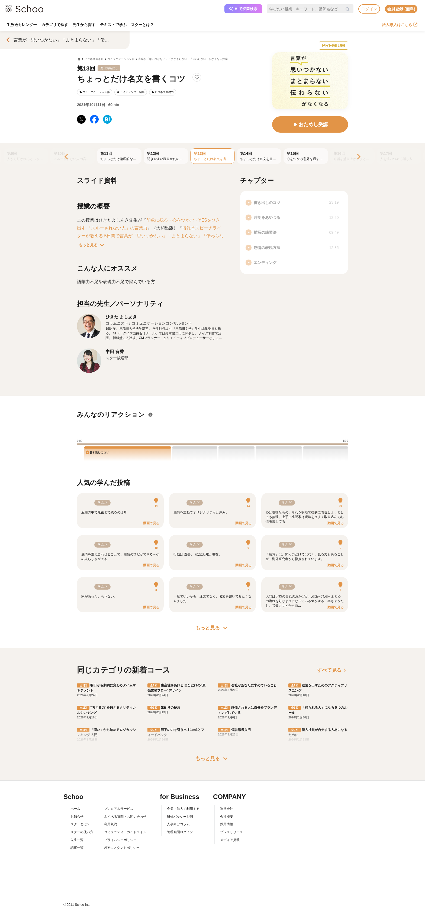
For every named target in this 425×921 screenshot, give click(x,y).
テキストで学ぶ (114, 25)
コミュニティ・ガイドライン (125, 832)
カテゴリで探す (55, 25)
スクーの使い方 (81, 832)
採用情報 (226, 824)
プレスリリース (231, 832)
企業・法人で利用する (183, 809)
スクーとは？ (144, 25)
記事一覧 (76, 848)
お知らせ (76, 816)
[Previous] (67, 157)
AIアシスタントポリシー (122, 848)
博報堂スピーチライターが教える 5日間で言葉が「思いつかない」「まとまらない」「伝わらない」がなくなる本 (150, 236)
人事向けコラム (178, 824)
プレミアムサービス (118, 809)
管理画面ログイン (180, 832)
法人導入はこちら (399, 25)
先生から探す (84, 25)
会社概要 (226, 816)
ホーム (75, 809)
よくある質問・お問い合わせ (125, 816)
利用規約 (110, 824)
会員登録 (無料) (401, 9)
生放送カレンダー (22, 25)
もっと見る (92, 245)
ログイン (369, 9)
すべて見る (332, 670)
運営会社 (226, 809)
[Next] (358, 157)
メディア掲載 (230, 840)
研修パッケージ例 (180, 816)
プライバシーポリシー (120, 840)
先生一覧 (76, 840)
